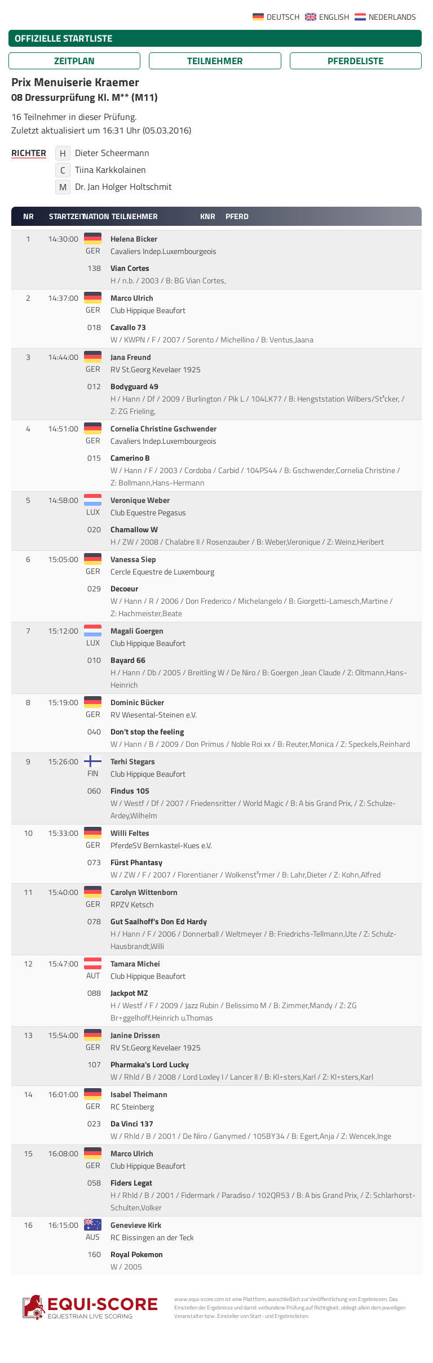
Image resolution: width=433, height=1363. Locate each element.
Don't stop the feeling (148, 731)
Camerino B (131, 458)
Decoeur (125, 588)
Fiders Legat (132, 1183)
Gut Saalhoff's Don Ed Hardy (160, 921)
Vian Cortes (131, 268)
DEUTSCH (283, 17)
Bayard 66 (129, 660)
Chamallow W (135, 529)
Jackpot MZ (130, 993)
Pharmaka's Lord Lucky (151, 1064)
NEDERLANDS (392, 17)
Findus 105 (131, 791)
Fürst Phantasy (137, 862)
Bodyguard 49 (135, 386)
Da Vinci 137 (133, 1123)
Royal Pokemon (138, 1254)
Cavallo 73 (129, 327)
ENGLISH (334, 17)
